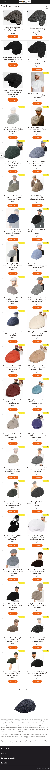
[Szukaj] (5, 2)
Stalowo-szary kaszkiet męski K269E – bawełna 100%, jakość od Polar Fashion (37, 299)
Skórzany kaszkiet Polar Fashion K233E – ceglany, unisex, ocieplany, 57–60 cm (12, 401)
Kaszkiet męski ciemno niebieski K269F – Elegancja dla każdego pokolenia (13, 333)
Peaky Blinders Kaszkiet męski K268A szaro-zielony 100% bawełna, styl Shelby (13, 197)
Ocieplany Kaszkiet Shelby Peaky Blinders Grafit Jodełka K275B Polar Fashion (37, 674)
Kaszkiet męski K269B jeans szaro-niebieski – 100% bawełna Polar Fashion (13, 266)
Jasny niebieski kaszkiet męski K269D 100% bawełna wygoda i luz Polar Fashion (37, 266)
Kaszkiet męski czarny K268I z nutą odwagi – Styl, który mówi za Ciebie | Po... (13, 537)
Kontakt (4, 763)
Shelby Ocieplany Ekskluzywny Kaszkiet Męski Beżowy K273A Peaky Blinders (37, 605)
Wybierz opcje (13, 36)
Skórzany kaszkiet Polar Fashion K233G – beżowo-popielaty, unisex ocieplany (12, 435)
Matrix (25, 753)
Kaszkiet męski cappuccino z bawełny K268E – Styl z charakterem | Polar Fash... (12, 470)
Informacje (25, 748)
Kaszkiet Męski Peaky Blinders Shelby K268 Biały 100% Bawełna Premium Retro (37, 537)
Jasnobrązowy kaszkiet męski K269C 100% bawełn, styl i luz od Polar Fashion (13, 299)
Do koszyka (37, 103)
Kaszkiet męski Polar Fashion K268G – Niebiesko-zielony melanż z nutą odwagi (12, 503)
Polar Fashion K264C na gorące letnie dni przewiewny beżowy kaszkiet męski (37, 129)
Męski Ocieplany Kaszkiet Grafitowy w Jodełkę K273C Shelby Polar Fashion (37, 639)
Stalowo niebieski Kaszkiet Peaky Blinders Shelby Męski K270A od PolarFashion (13, 572)
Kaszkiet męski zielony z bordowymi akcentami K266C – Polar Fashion (12, 164)
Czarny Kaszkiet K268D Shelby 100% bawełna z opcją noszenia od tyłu (37, 231)
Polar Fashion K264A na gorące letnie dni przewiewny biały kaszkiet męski (37, 95)
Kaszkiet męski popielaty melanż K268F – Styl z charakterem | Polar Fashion (37, 470)
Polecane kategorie (25, 758)
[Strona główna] (25, 2)
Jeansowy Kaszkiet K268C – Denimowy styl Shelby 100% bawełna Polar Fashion (12, 231)
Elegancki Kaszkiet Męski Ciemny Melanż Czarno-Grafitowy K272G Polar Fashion (13, 605)
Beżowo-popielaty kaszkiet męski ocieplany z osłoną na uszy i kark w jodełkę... (13, 29)
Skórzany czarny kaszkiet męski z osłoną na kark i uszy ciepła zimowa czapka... (13, 92)
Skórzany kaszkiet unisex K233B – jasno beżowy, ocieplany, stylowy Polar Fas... (37, 333)
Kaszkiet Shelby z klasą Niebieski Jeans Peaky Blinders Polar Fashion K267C (37, 164)
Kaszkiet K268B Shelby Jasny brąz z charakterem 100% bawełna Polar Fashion (37, 197)
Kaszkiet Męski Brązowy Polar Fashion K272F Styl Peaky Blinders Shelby (37, 572)
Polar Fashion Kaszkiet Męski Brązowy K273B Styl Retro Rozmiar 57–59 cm (12, 639)
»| (36, 689)
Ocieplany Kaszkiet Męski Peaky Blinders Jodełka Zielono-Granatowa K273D (12, 674)
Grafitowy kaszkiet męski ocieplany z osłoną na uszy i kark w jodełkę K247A (37, 30)
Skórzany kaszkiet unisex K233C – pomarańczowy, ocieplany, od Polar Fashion (12, 368)
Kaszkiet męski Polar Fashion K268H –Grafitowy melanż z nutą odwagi (37, 503)
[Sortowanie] (47, 7)
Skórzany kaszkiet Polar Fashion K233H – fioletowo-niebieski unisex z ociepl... (37, 435)
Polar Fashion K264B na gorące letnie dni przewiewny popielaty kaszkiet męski (13, 129)
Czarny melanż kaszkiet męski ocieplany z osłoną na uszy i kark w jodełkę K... (37, 62)
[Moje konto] (48, 2)
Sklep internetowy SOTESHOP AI (43, 768)
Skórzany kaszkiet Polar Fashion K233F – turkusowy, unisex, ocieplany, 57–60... (37, 401)
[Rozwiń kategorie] (2, 2)
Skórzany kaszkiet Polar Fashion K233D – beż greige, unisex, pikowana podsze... (37, 368)
